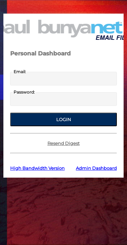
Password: (24, 92)
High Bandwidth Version (37, 168)
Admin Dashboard (96, 168)
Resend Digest (63, 143)
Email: (20, 71)
